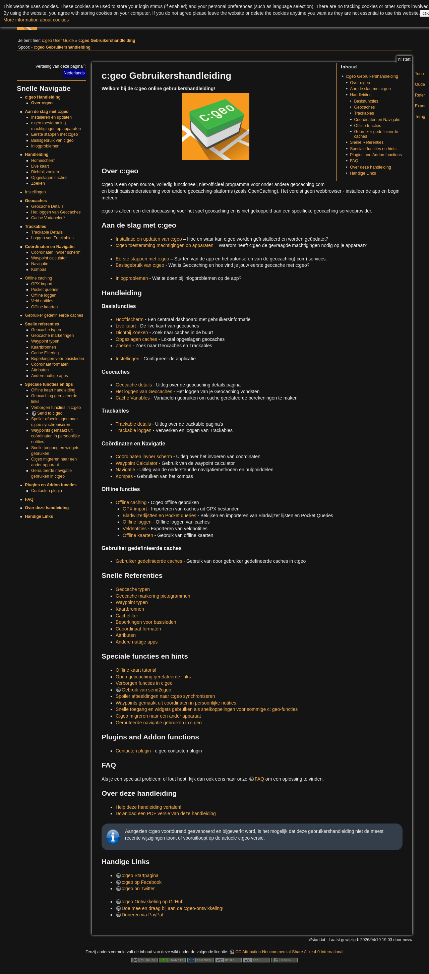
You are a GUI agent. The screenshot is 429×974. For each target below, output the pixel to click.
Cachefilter (127, 615)
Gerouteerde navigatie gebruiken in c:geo (159, 722)
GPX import (41, 284)
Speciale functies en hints (373, 148)
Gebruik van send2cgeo (146, 689)
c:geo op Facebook (142, 882)
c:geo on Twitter (138, 888)
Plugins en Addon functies (51, 485)
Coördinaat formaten (50, 364)
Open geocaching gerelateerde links (153, 676)
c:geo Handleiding (43, 97)
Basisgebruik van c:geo (52, 140)
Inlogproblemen (45, 146)
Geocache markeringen (52, 335)
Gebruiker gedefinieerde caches (54, 315)
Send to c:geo (50, 413)
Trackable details (133, 424)
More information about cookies (36, 19)
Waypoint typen (45, 341)
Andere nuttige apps (49, 375)
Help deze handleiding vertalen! (148, 807)
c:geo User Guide (58, 40)
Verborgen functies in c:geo (56, 407)
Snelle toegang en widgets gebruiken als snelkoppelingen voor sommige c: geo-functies (207, 709)
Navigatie (39, 263)
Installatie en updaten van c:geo (149, 239)
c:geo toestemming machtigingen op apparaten (164, 245)
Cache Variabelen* (48, 218)
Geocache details (134, 384)
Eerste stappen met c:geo (54, 134)
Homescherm (43, 160)
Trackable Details (47, 232)
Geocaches (36, 200)
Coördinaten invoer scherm (55, 252)
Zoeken (38, 183)
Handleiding (37, 154)
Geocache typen (46, 329)
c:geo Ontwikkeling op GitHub (152, 901)
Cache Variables (133, 398)
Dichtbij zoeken (45, 172)
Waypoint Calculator (137, 463)
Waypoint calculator (49, 258)
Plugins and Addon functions (376, 155)
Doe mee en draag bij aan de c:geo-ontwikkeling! (173, 908)
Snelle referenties (42, 324)
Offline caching (38, 278)
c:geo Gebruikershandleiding (106, 40)
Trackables (35, 226)
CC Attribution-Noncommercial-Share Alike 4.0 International (289, 952)
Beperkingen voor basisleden (57, 358)
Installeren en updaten (51, 117)
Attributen (40, 370)
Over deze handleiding (47, 507)
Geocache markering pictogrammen (153, 596)
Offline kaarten (44, 307)
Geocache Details (47, 206)
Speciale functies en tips (49, 384)
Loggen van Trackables (52, 238)
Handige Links (39, 516)
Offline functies (367, 125)
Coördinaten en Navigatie (50, 246)
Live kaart (40, 166)
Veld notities (42, 301)
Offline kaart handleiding (53, 390)
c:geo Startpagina (140, 875)
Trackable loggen (133, 430)
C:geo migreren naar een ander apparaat (158, 716)
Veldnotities (135, 528)
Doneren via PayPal (142, 914)
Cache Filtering (45, 353)
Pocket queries (44, 289)
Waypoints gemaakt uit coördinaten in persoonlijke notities (55, 436)
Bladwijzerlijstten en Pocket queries (159, 515)
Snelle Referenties (366, 142)
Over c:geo (42, 103)
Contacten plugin (46, 490)
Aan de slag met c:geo (47, 111)
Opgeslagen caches (49, 177)
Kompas (38, 269)
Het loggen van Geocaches (56, 212)
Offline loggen (43, 295)
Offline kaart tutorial (136, 670)
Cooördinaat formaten (138, 628)
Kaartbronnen (43, 347)
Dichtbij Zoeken (132, 332)
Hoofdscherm (129, 319)
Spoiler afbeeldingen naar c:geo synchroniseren (165, 696)
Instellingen (35, 192)
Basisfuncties (366, 101)
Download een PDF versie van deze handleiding (166, 813)
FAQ (29, 499)
